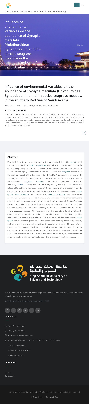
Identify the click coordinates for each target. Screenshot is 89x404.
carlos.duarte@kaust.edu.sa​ (20, 335)
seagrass (66, 172)
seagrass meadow (34, 181)
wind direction (22, 194)
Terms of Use (52, 397)
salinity (73, 162)
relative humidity (56, 194)
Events (7, 372)
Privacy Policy (37, 397)
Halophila (21, 185)
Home (80, 45)
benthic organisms (37, 165)
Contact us (9, 376)
